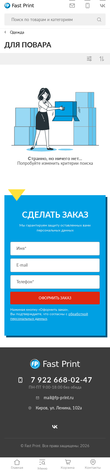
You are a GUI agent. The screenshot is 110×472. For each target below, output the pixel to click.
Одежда (16, 32)
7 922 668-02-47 (61, 379)
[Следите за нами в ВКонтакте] (103, 4)
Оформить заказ (55, 298)
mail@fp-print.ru (59, 397)
